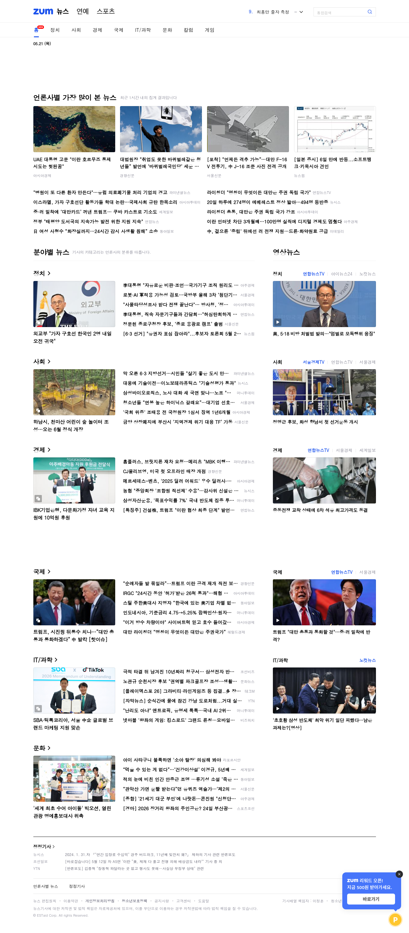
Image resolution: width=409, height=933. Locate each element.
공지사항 (162, 900)
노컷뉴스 (367, 274)
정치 (55, 29)
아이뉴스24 (341, 274)
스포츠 (106, 11)
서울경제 (367, 362)
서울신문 (214, 175)
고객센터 (183, 900)
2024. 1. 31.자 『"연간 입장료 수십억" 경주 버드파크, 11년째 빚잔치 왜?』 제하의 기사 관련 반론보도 (150, 854)
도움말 (203, 900)
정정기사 (42, 846)
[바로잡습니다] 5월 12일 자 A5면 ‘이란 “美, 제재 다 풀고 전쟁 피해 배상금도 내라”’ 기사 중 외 (144, 861)
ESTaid (42, 915)
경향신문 (127, 175)
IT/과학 (143, 29)
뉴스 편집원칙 (44, 900)
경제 (97, 29)
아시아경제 (42, 175)
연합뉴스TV (313, 274)
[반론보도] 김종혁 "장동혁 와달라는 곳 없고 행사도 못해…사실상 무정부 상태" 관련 (134, 868)
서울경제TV (313, 362)
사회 (76, 29)
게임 (210, 29)
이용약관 (71, 900)
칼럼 (188, 29)
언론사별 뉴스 (45, 886)
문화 (167, 29)
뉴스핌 (299, 175)
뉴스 (63, 11)
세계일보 (367, 450)
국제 (119, 29)
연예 (83, 11)
